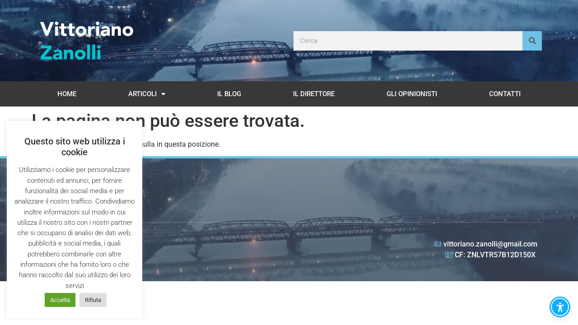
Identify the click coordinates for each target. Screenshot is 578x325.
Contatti (505, 94)
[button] (560, 307)
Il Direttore (314, 94)
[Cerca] (532, 41)
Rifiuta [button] (93, 300)
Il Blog (229, 94)
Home (66, 94)
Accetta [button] (60, 300)
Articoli (146, 94)
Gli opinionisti (412, 94)
